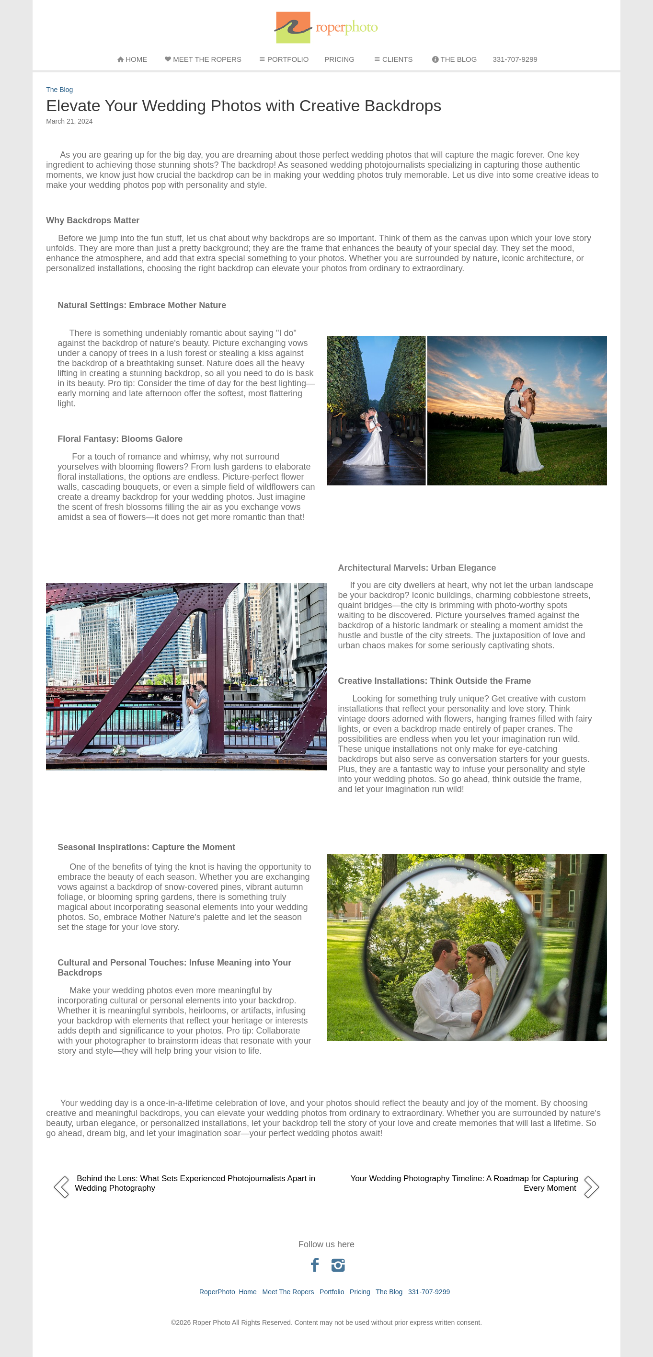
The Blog (454, 59)
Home (131, 59)
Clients (392, 59)
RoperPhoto (217, 1292)
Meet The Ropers (202, 59)
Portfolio (283, 59)
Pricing (339, 59)
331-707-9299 (515, 59)
